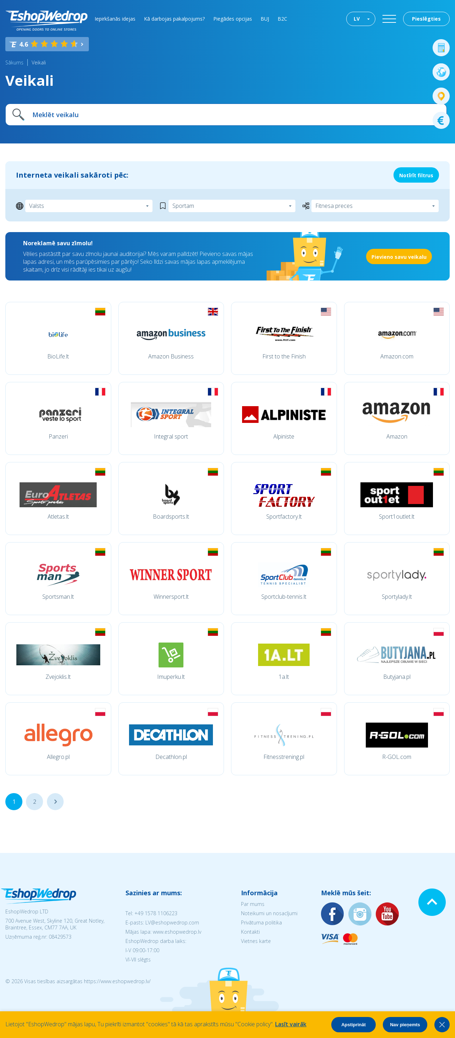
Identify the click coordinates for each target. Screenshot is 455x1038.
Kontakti (250, 931)
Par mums (252, 904)
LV (357, 18)
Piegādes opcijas (232, 18)
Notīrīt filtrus (416, 175)
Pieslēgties (426, 18)
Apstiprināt (353, 1024)
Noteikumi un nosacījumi (269, 913)
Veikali (39, 62)
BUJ (265, 18)
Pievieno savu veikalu (399, 256)
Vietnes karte (256, 941)
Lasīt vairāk (290, 1024)
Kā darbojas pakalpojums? (174, 18)
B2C (282, 18)
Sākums (14, 62)
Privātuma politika (261, 922)
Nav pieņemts (405, 1024)
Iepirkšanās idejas (115, 18)
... (55, 802)
